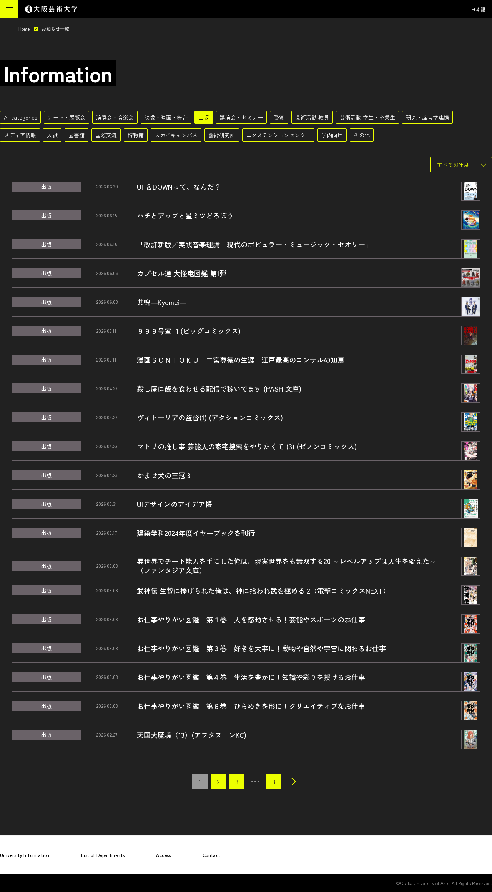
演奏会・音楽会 (115, 117)
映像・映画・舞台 (166, 117)
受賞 (279, 117)
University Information (25, 855)
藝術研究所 (221, 135)
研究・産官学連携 (427, 117)
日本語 (478, 9)
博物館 (136, 135)
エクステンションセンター (278, 135)
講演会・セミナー (241, 117)
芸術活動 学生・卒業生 (367, 117)
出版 (203, 117)
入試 (52, 135)
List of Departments (103, 855)
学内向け (332, 135)
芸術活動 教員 (312, 117)
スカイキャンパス (176, 135)
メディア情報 (20, 135)
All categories (20, 117)
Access (163, 855)
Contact (212, 855)
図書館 (76, 135)
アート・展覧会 (66, 117)
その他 (362, 135)
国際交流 (106, 135)
